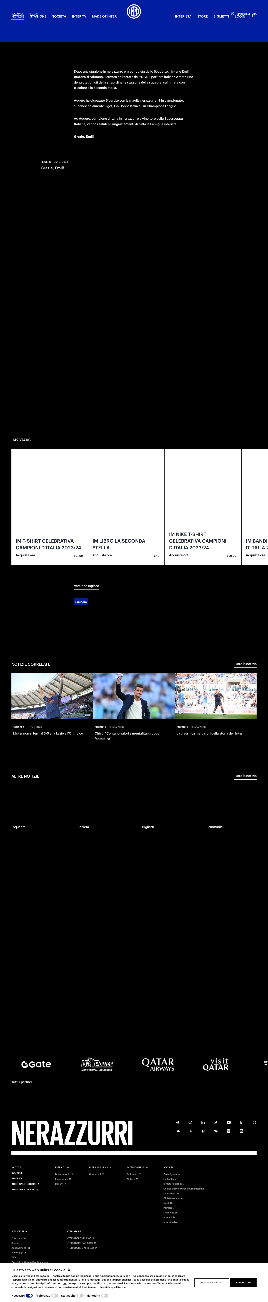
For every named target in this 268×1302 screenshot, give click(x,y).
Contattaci (95, 1174)
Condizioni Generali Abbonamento (30, 1262)
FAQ (13, 1257)
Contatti (168, 1203)
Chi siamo (132, 1174)
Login (240, 16)
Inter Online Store (23, 1184)
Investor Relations (173, 1184)
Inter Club (62, 1167)
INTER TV (79, 16)
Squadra (81, 566)
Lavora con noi (171, 1193)
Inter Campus (135, 1167)
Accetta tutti (243, 1282)
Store (202, 16)
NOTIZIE (17, 16)
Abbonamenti (19, 1248)
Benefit (59, 1184)
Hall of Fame (170, 1179)
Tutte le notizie (245, 628)
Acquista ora (25, 519)
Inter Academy (98, 1167)
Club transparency (173, 1198)
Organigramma (171, 1174)
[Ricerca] (254, 16)
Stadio (15, 1243)
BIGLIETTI (221, 16)
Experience (61, 1179)
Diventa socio (62, 1174)
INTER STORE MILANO (78, 1238)
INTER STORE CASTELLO (80, 1248)
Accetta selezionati (211, 1282)
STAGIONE (38, 16)
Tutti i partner (21, 1082)
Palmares (168, 1207)
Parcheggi (17, 1252)
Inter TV (16, 1178)
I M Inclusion (170, 1212)
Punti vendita (18, 1238)
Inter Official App (22, 1189)
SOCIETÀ (59, 16)
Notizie (16, 1167)
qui (64, 1283)
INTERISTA (183, 16)
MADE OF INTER (104, 16)
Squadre (17, 1173)
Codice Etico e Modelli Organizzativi (183, 1188)
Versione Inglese (86, 550)
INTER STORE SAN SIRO (79, 1243)
